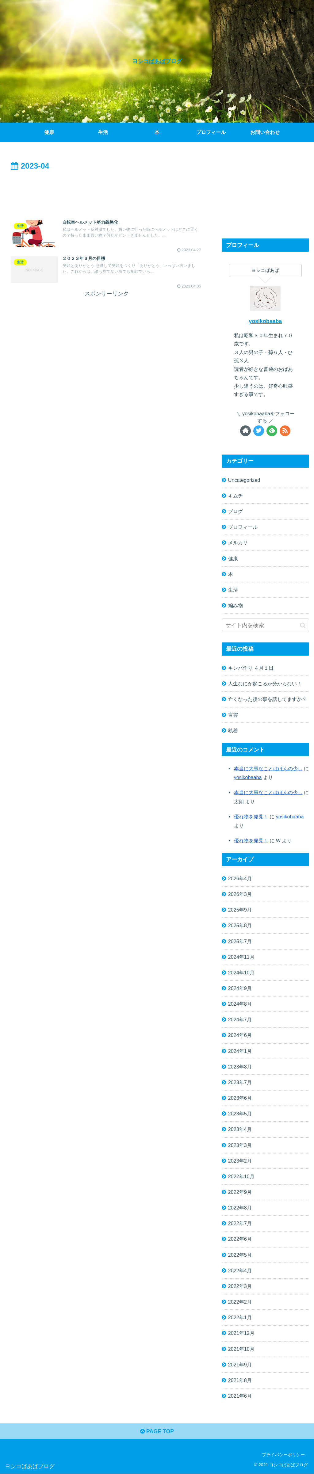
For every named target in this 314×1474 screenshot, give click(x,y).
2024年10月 (241, 972)
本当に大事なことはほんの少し (268, 768)
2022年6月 (240, 1239)
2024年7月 (240, 1019)
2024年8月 (240, 1004)
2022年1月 (240, 1317)
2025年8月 (240, 925)
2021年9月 (240, 1364)
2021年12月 (241, 1333)
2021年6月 (240, 1396)
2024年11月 (241, 957)
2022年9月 (240, 1192)
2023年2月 (240, 1161)
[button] (302, 625)
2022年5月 (240, 1255)
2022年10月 (241, 1176)
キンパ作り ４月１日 (251, 668)
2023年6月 (240, 1098)
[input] (265, 625)
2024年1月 (240, 1051)
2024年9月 (240, 988)
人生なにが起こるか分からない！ (265, 683)
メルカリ (238, 542)
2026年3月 (240, 894)
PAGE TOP (157, 1431)
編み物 (235, 605)
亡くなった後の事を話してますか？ (267, 699)
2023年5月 (240, 1113)
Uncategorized (244, 480)
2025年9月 (240, 909)
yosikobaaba (265, 321)
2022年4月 (240, 1270)
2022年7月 (240, 1223)
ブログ (235, 511)
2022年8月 (240, 1207)
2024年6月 (240, 1035)
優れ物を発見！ (251, 816)
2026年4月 (240, 878)
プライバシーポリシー (283, 1455)
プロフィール (243, 527)
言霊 (233, 715)
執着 (233, 730)
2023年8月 (240, 1066)
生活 (233, 589)
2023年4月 (240, 1129)
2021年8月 (240, 1380)
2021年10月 (241, 1349)
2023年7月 (240, 1082)
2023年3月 (240, 1145)
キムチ (235, 495)
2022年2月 (240, 1302)
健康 (233, 558)
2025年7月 (240, 941)
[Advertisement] (107, 191)
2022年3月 (240, 1286)
